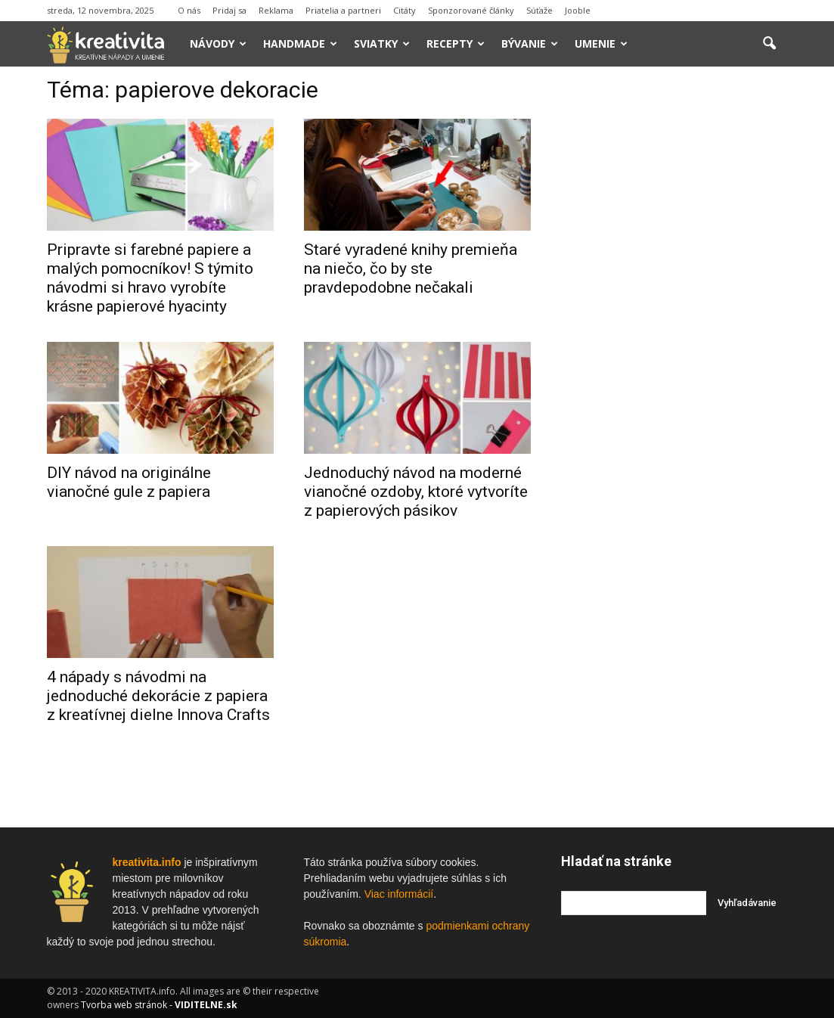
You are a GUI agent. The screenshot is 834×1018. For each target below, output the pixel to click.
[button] (770, 44)
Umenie (601, 43)
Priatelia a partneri (343, 10)
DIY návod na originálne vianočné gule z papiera (129, 482)
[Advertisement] (674, 309)
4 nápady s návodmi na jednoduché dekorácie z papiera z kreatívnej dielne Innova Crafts (158, 696)
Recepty (455, 43)
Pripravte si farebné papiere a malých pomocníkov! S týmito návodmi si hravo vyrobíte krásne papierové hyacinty (150, 278)
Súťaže (539, 10)
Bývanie (529, 43)
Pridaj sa (229, 10)
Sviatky (382, 43)
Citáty (404, 10)
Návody (218, 43)
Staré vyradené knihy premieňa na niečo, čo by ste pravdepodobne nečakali (410, 268)
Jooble (578, 10)
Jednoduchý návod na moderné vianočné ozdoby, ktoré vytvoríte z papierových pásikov (416, 492)
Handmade (300, 43)
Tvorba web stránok (124, 1004)
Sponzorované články (471, 10)
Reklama (276, 10)
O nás (189, 10)
